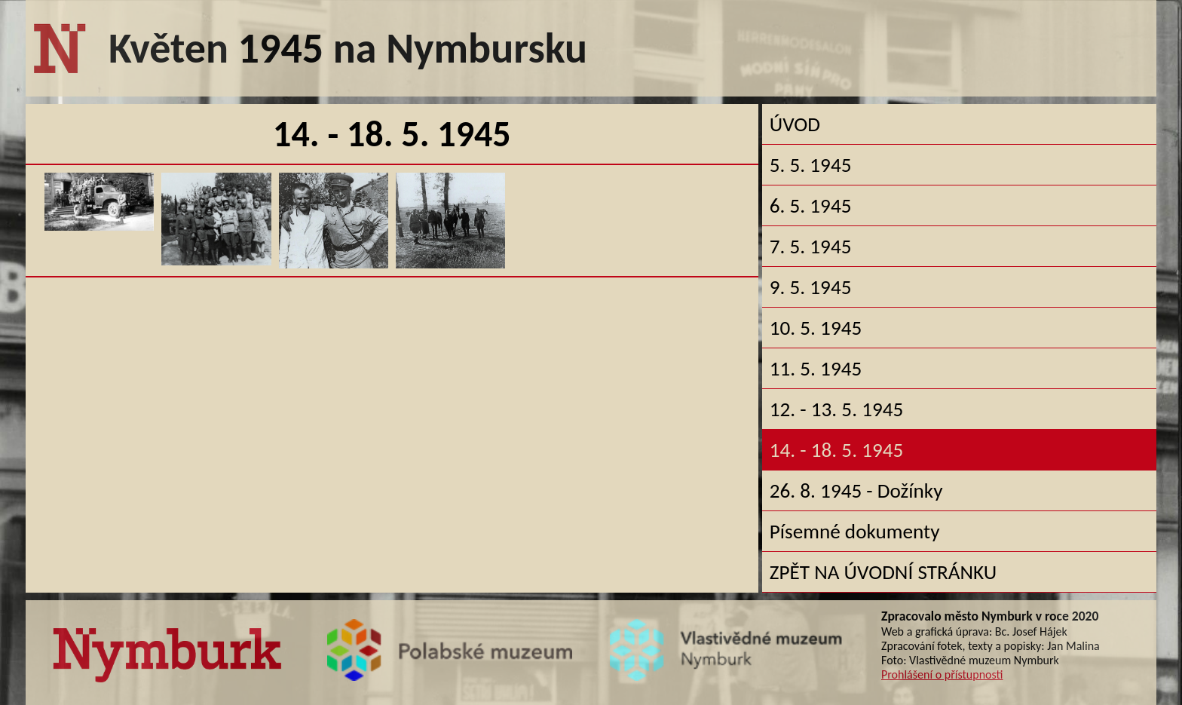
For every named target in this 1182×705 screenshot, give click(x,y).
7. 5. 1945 (811, 246)
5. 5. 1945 (811, 164)
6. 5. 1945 (811, 205)
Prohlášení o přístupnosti (942, 674)
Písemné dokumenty (855, 531)
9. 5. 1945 (811, 286)
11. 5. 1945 (816, 368)
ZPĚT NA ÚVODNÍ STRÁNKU (883, 571)
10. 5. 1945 (816, 327)
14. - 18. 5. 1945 (837, 449)
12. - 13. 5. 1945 (837, 409)
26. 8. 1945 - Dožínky (856, 490)
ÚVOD (795, 124)
